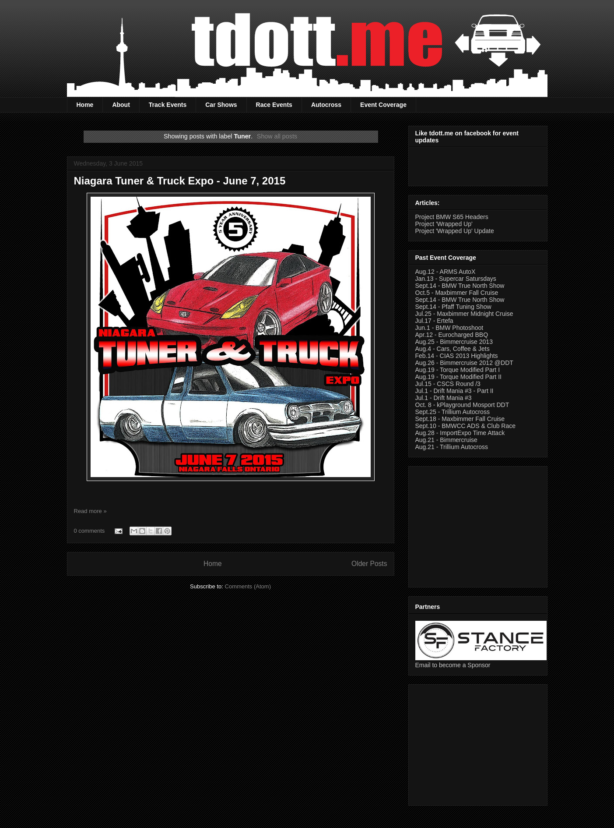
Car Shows (221, 104)
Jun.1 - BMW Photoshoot (449, 327)
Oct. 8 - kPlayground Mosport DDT (462, 404)
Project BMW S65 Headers (451, 216)
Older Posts (369, 563)
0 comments (89, 530)
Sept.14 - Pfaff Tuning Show (453, 306)
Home (85, 104)
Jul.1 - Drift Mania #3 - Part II (454, 390)
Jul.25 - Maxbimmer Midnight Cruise (464, 313)
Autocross (326, 104)
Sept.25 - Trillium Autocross (452, 411)
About (121, 104)
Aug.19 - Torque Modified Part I (457, 369)
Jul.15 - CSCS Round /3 (448, 383)
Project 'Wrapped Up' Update (454, 230)
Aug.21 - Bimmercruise (446, 439)
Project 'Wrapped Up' (444, 223)
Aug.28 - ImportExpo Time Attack (460, 432)
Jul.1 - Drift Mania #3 (443, 397)
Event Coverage (383, 104)
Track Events (167, 104)
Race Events (274, 104)
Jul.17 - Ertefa (434, 320)
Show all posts (277, 136)
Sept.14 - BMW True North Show (460, 285)
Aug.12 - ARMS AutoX (445, 271)
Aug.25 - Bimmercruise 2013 (454, 341)
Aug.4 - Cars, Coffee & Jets (452, 348)
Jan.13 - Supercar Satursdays (455, 278)
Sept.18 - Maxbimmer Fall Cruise (460, 418)
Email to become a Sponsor (453, 665)
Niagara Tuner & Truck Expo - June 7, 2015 (180, 181)
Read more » (90, 511)
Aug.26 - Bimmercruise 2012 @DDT (464, 362)
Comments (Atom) (248, 586)
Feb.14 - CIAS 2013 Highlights (456, 355)
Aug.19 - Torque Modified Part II (458, 376)
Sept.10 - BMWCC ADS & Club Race (465, 425)
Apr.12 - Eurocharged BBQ (451, 334)
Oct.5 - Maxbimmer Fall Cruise (456, 292)
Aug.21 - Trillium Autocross (451, 446)
